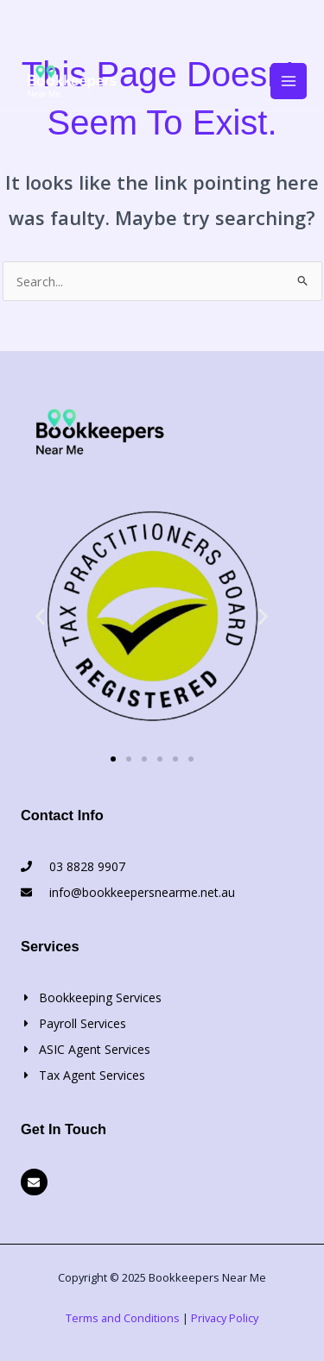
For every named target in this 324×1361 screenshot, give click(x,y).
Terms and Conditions (123, 1318)
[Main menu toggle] (288, 81)
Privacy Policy (224, 1318)
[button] (40, 616)
